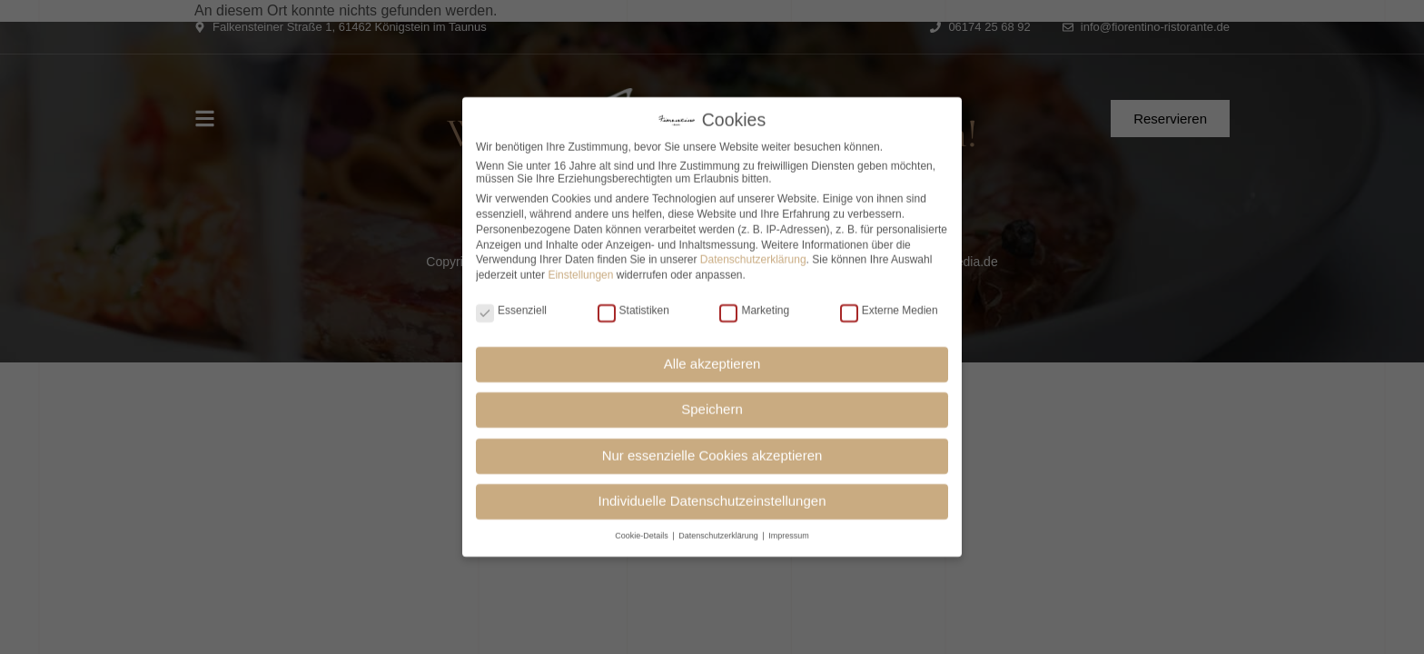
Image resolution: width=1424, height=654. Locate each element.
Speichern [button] (712, 404)
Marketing (754, 305)
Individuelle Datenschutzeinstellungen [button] (712, 496)
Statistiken (633, 305)
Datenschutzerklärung (753, 255)
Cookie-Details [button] (642, 530)
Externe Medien (889, 305)
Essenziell (511, 305)
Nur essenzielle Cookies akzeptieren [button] (712, 451)
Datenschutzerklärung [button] (719, 530)
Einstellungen (580, 270)
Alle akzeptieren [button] (712, 359)
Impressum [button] (788, 530)
